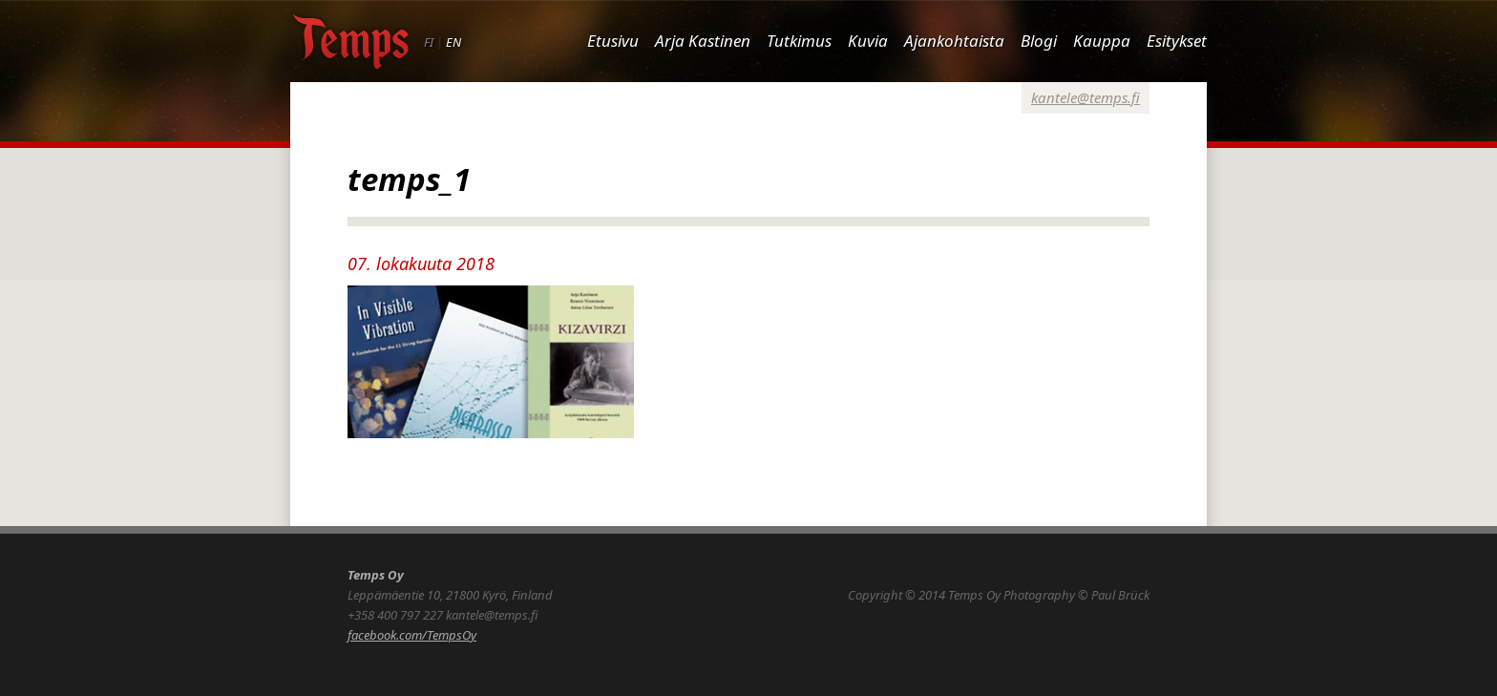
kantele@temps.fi (1085, 97)
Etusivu (613, 41)
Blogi (1039, 41)
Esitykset (1177, 41)
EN (453, 42)
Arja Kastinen (702, 41)
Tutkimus (799, 41)
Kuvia (868, 41)
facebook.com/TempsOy (412, 634)
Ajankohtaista (954, 41)
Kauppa (1101, 41)
